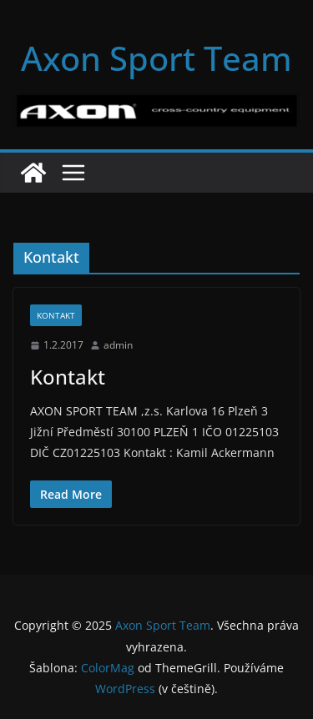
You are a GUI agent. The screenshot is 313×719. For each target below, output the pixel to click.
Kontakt (56, 315)
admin (118, 345)
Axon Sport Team (156, 58)
